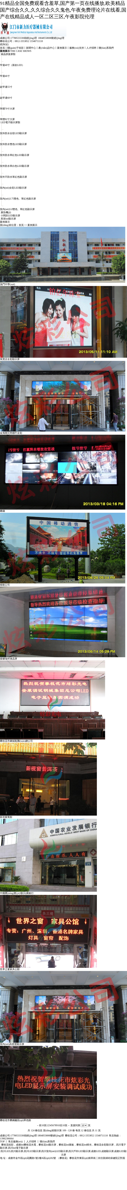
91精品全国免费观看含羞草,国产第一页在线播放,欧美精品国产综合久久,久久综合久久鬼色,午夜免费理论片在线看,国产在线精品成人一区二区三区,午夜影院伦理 (63, 10)
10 (58, 1125)
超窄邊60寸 (6, 98)
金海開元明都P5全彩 (11, 433)
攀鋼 (2, 511)
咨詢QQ (4, 44)
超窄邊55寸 (6, 87)
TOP (2, 1141)
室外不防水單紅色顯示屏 (13, 177)
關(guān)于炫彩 (15, 48)
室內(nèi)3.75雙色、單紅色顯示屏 (18, 198)
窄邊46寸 (5, 76)
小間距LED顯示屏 (10, 215)
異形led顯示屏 (8, 218)
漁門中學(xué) (7, 284)
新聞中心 (31, 48)
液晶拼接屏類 (8, 54)
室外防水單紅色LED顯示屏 (14, 155)
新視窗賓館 (6, 817)
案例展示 (62, 48)
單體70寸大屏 (7, 108)
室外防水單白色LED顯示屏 (14, 166)
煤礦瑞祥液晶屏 (8, 658)
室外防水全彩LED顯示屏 (13, 133)
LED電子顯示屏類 (10, 122)
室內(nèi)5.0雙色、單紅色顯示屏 (17, 209)
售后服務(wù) (15, 1141)
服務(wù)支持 (76, 48)
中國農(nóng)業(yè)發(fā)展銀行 (17, 893)
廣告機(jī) (6, 212)
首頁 (2, 48)
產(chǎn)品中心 (46, 48)
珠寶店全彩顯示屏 (10, 359)
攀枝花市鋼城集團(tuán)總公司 (16, 741)
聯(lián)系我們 (106, 48)
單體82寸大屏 (7, 119)
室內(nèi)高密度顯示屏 (12, 1044)
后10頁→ (65, 1125)
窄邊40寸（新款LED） (12, 65)
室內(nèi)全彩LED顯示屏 (13, 187)
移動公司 (5, 585)
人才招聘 (91, 48)
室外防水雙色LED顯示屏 (13, 144)
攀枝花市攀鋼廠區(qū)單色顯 (15, 1120)
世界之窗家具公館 (10, 969)
